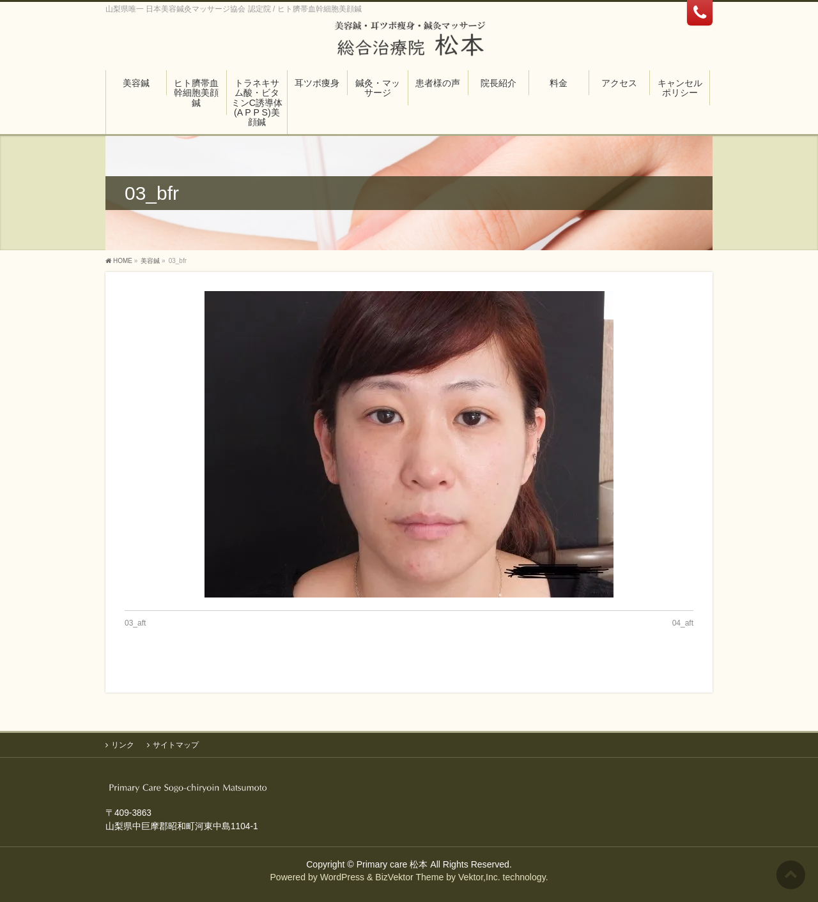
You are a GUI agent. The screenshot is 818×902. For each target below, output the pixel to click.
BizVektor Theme (409, 877)
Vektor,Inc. (479, 877)
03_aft (135, 623)
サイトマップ (176, 744)
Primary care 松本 (392, 864)
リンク (122, 744)
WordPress (342, 877)
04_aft (682, 623)
